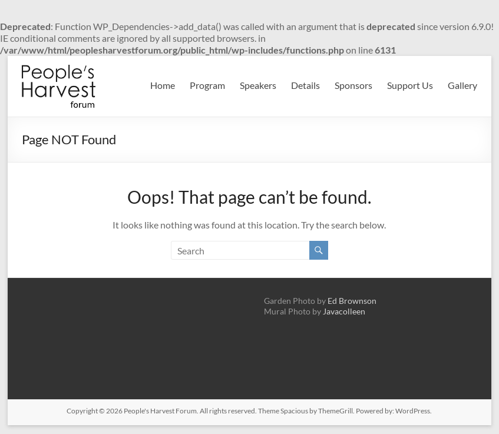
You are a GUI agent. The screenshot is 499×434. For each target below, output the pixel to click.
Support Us (410, 85)
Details (305, 85)
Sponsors (353, 85)
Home (162, 85)
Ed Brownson (352, 301)
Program (207, 85)
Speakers (258, 85)
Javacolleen (344, 311)
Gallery (462, 85)
